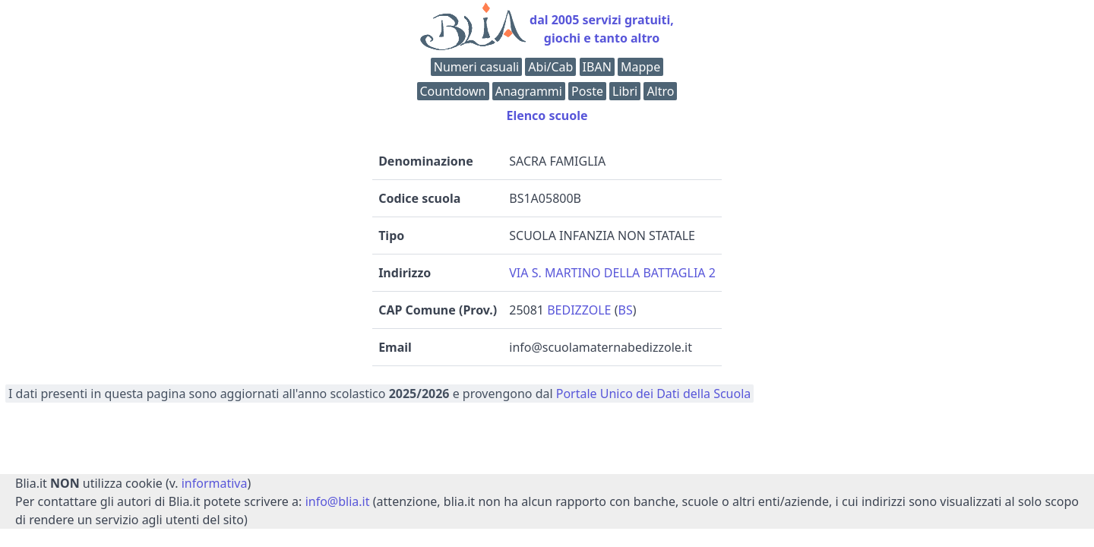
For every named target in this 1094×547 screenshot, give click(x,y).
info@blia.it (337, 501)
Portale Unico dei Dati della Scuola (653, 393)
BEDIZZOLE (579, 310)
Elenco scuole (546, 115)
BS (625, 310)
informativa (215, 483)
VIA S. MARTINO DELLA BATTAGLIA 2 (612, 272)
